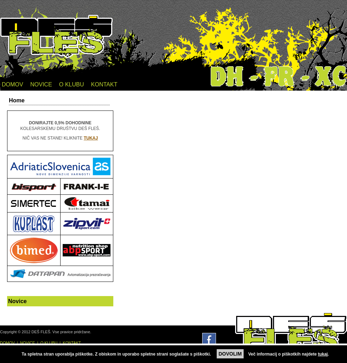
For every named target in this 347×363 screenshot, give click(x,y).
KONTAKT (104, 84)
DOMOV (12, 84)
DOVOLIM (229, 354)
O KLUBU (71, 84)
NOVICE (41, 84)
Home (16, 100)
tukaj (323, 354)
